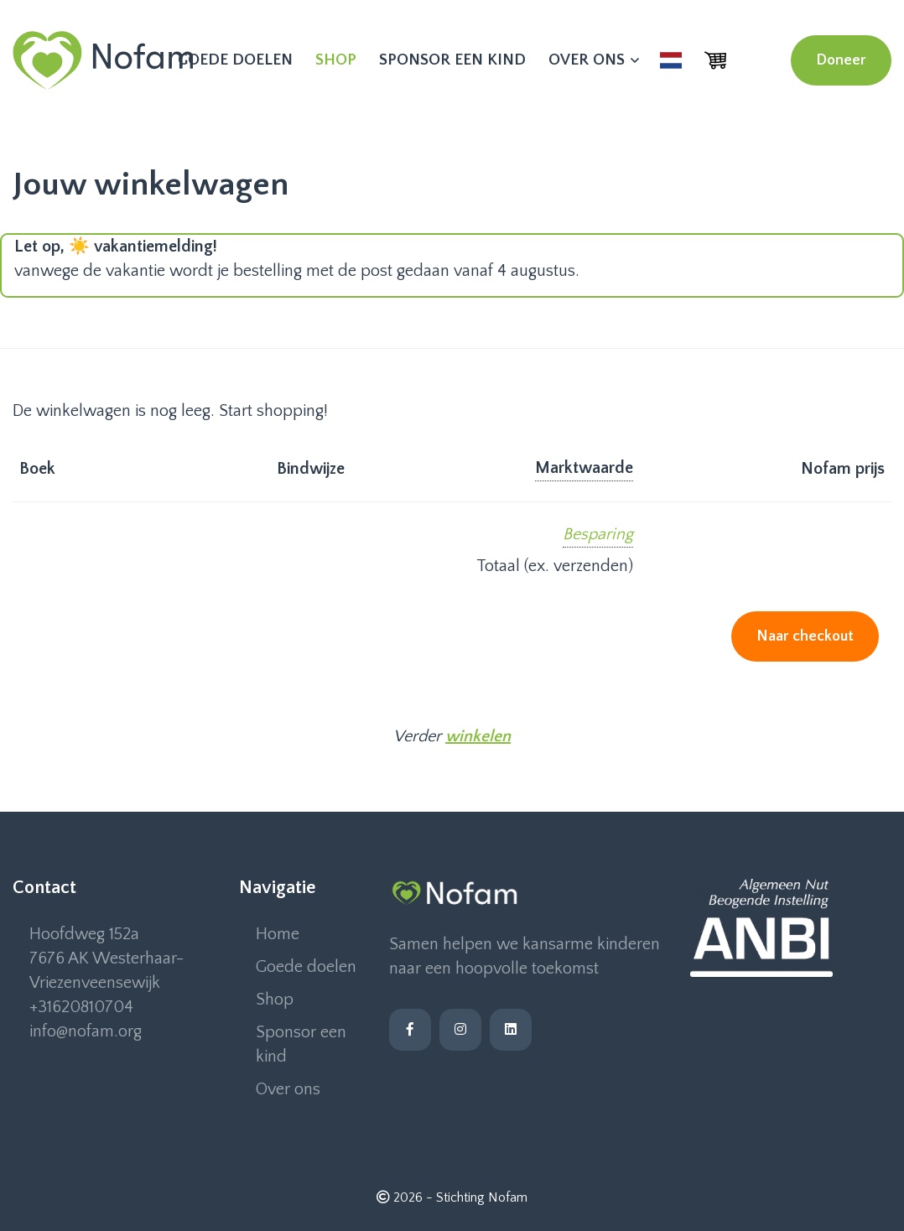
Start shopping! (273, 411)
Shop (335, 60)
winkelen (478, 736)
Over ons (592, 60)
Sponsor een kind (452, 60)
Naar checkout (805, 636)
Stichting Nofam (481, 1197)
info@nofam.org (85, 1031)
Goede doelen (235, 60)
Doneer (841, 60)
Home (277, 934)
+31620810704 (81, 1007)
